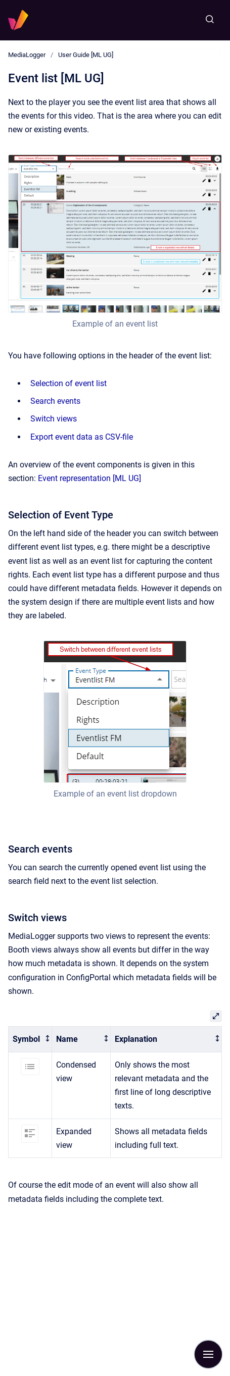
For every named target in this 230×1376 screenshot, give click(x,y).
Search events (55, 401)
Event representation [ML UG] (89, 478)
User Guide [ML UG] (85, 55)
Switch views (53, 419)
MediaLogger (26, 55)
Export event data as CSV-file (81, 437)
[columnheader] (30, 1039)
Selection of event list (68, 383)
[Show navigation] (208, 1354)
